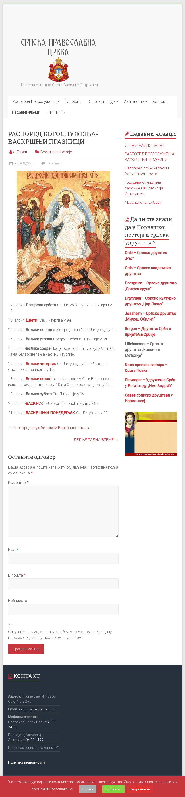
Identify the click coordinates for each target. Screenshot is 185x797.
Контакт (159, 101)
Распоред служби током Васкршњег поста (49, 428)
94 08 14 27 (35, 740)
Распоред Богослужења (35, 101)
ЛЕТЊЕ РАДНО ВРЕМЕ (96, 440)
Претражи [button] (57, 111)
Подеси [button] (87, 789)
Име (13, 550)
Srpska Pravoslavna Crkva (58, 45)
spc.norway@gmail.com (37, 709)
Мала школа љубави (143, 202)
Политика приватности (26, 762)
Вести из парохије (56, 152)
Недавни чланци (26, 112)
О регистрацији (102, 101)
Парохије (73, 101)
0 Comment (51, 163)
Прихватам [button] (113, 789)
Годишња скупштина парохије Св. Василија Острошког (144, 188)
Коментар (18, 482)
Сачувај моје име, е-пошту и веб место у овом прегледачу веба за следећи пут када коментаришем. (60, 634)
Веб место (17, 600)
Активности (134, 101)
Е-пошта (17, 575)
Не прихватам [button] (140, 789)
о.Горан (20, 152)
